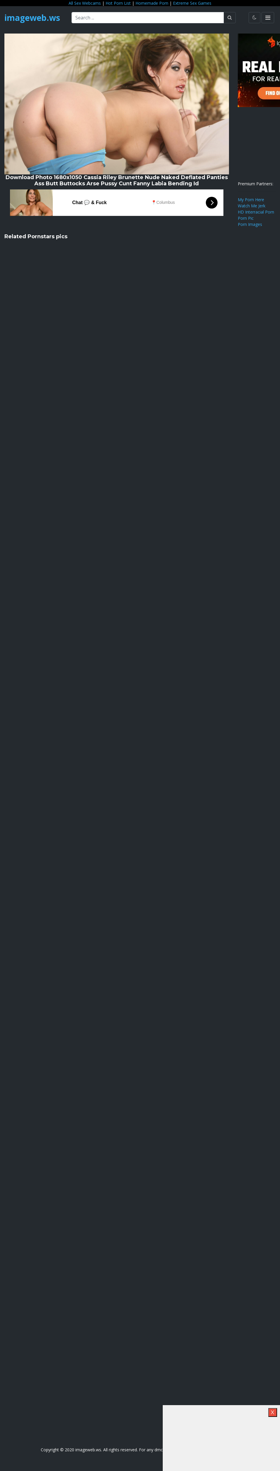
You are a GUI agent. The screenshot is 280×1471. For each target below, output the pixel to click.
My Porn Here (251, 199)
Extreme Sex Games (192, 3)
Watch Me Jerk (251, 206)
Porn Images (250, 224)
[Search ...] (148, 17)
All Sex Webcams (85, 3)
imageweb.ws (32, 17)
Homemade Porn (151, 3)
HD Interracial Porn (256, 212)
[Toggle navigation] (268, 17)
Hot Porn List (118, 3)
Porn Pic (246, 218)
